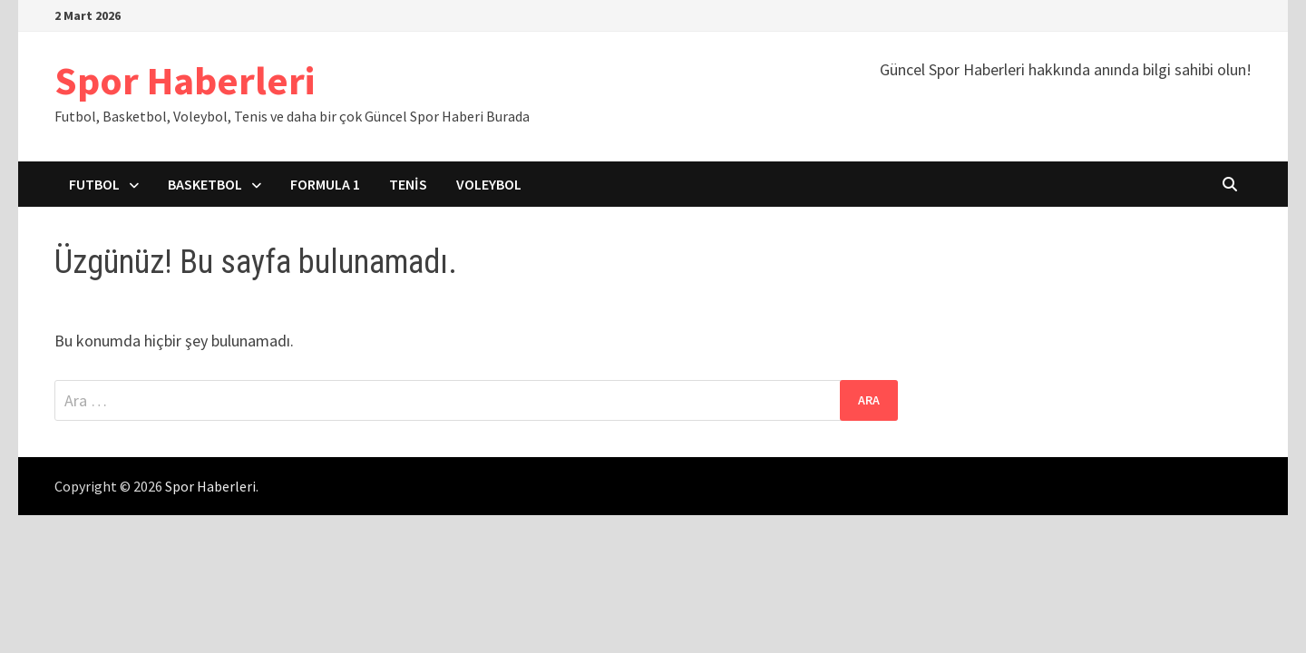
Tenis (408, 184)
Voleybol (488, 184)
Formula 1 (325, 184)
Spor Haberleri (184, 80)
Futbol (94, 184)
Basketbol (205, 184)
